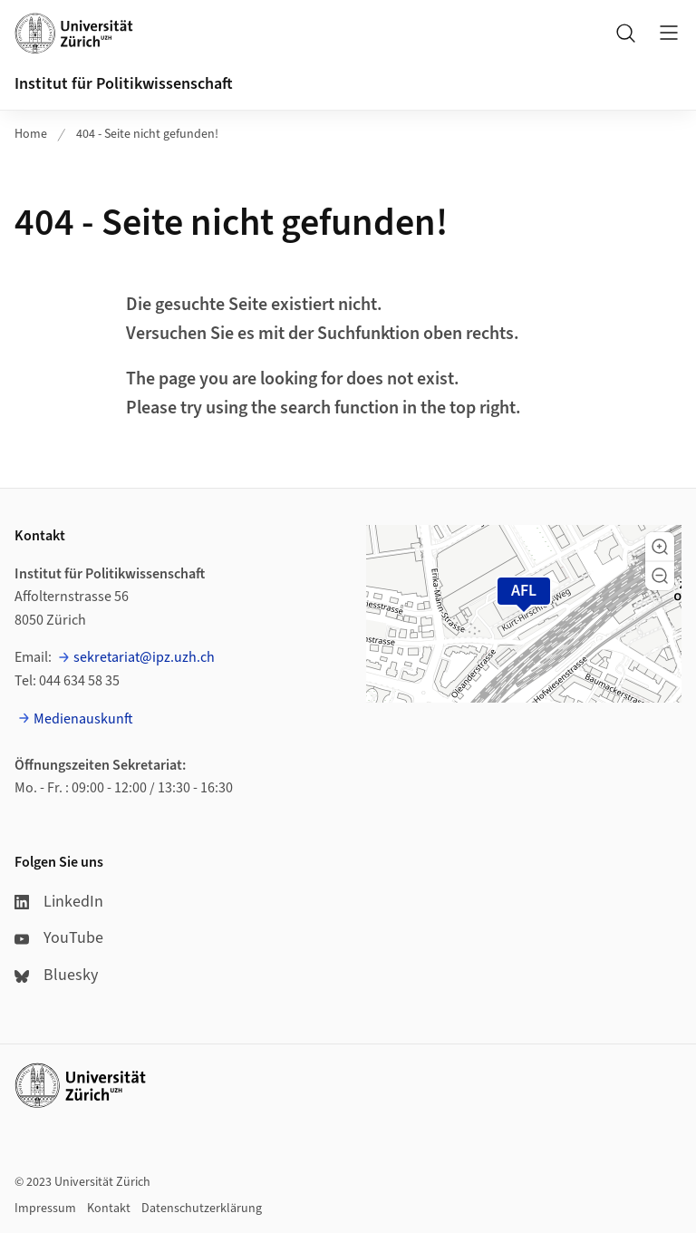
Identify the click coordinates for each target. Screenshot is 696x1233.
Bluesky (56, 975)
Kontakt (108, 1208)
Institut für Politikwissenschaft (123, 84)
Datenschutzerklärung (201, 1208)
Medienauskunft (83, 719)
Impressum (45, 1208)
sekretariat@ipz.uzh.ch (144, 657)
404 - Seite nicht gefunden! (147, 134)
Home (30, 134)
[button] (659, 546)
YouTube (58, 938)
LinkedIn (58, 901)
